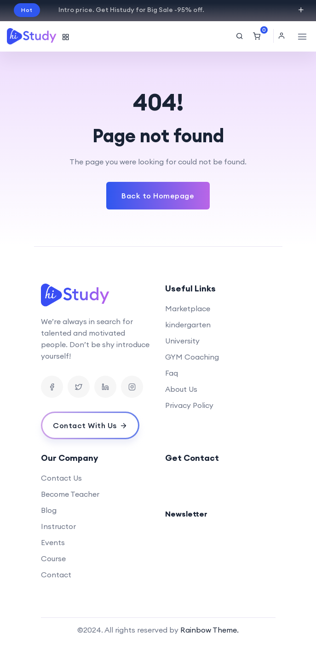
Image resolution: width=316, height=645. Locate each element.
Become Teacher (70, 494)
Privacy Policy (189, 405)
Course (53, 558)
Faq (171, 373)
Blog (49, 510)
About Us (181, 389)
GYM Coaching (192, 356)
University (182, 340)
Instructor (58, 526)
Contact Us (61, 477)
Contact (56, 574)
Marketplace (187, 308)
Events (53, 542)
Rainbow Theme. (209, 629)
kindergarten (188, 324)
